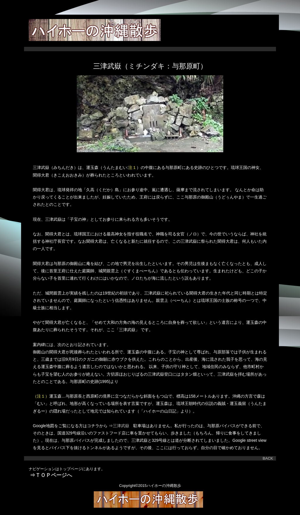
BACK (268, 458)
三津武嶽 (123, 425)
